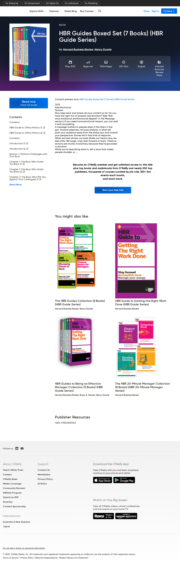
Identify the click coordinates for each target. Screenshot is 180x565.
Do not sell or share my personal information (24, 548)
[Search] (99, 11)
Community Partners (14, 488)
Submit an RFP (11, 497)
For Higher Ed (52, 3)
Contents (14, 122)
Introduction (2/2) (18, 149)
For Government (32, 3)
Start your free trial (112, 190)
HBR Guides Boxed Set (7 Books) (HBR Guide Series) (106, 99)
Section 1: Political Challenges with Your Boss (28, 155)
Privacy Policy (45, 479)
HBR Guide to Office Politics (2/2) (27, 133)
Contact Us (44, 469)
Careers (7, 474)
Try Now (169, 11)
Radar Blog (71, 11)
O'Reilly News (10, 479)
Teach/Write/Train (13, 469)
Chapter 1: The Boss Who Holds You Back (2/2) (26, 170)
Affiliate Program (12, 492)
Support (43, 464)
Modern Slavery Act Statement (73, 557)
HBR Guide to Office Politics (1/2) (27, 127)
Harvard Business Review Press (159, 71)
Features (55, 11)
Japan (6, 526)
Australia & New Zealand (16, 521)
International (11, 516)
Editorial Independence (46, 557)
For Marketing (91, 3)
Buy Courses (86, 11)
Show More (15, 184)
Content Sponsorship (14, 506)
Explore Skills (38, 11)
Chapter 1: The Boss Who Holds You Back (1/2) (26, 163)
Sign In (155, 11)
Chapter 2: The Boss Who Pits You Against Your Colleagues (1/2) (27, 178)
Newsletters (44, 474)
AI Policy (42, 483)
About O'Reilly (12, 464)
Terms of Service (11, 557)
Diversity (7, 501)
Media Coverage (12, 483)
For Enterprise (11, 3)
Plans (146, 11)
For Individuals (71, 3)
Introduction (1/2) (18, 143)
